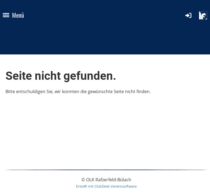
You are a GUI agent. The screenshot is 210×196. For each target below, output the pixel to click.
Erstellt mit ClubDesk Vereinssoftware (106, 186)
